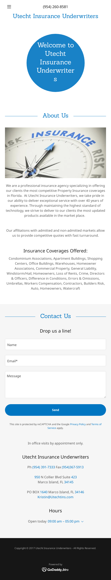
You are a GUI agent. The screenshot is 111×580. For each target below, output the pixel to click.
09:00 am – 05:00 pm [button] (63, 521)
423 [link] (74, 477)
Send (55, 410)
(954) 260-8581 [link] (55, 6)
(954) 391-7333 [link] (43, 467)
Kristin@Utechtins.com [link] (55, 497)
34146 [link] (79, 492)
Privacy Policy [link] (78, 424)
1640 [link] (44, 492)
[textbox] (55, 344)
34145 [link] (68, 482)
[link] (55, 16)
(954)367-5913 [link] (73, 467)
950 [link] (37, 477)
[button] (12, 6)
